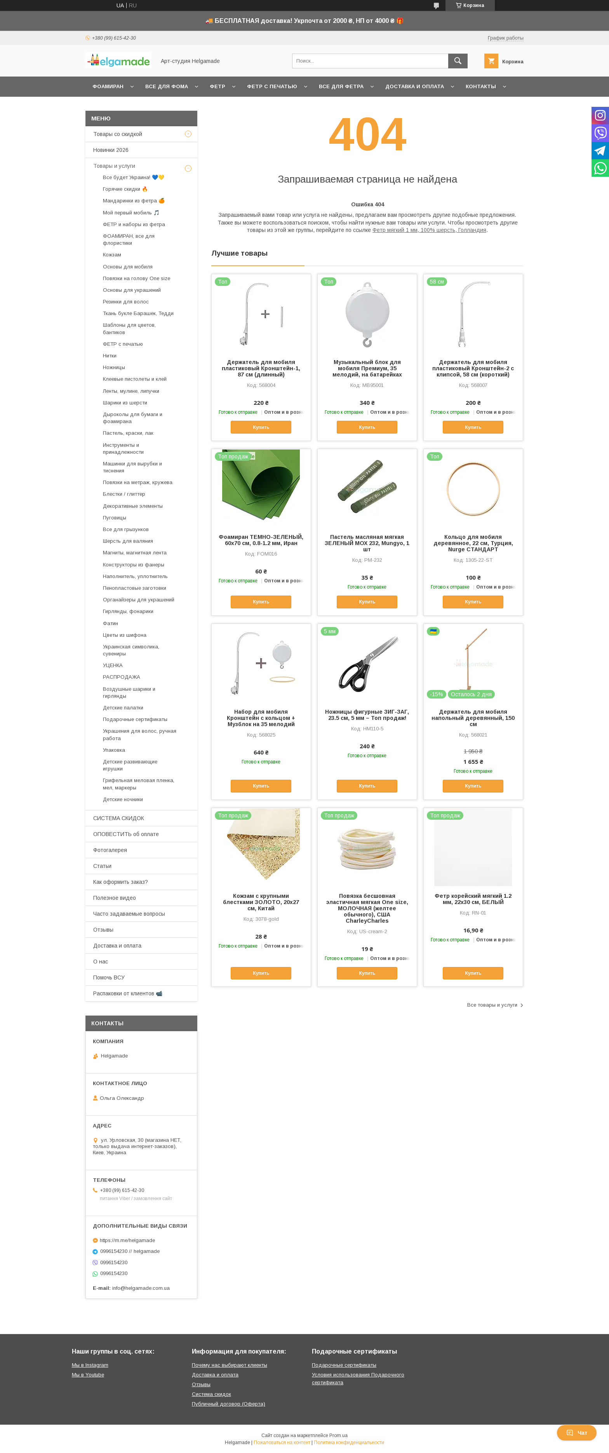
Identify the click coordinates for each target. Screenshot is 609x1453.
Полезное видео (114, 898)
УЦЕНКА (113, 665)
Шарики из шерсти (125, 403)
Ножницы (114, 367)
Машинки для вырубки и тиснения (132, 467)
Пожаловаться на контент (282, 1442)
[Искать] (458, 61)
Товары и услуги (114, 166)
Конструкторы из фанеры (133, 565)
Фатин (110, 623)
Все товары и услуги (492, 1005)
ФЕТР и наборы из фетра (134, 224)
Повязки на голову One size (136, 278)
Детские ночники (123, 799)
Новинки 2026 (111, 150)
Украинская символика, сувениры (131, 650)
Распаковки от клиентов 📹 (127, 993)
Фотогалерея (110, 850)
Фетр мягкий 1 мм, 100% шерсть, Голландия (429, 230)
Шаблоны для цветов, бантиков (129, 328)
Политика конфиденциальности (349, 1442)
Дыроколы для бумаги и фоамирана (132, 417)
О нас (100, 961)
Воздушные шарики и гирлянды (129, 692)
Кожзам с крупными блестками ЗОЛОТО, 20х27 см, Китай (261, 902)
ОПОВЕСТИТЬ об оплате (126, 834)
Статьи (102, 866)
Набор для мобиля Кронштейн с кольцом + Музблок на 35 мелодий (261, 718)
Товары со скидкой (117, 134)
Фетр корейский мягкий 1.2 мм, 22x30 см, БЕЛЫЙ (473, 899)
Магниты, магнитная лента (135, 553)
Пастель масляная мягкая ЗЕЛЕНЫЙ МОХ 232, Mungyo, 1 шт (367, 543)
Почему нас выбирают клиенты (229, 1365)
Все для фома (166, 86)
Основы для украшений (132, 290)
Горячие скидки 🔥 (125, 189)
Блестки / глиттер (124, 494)
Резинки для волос (126, 302)
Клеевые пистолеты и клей (135, 379)
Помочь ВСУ (109, 977)
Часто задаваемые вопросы (129, 914)
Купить (261, 427)
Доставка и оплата (414, 86)
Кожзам (112, 255)
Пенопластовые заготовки (134, 588)
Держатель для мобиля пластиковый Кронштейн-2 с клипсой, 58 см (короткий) (473, 368)
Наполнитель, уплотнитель (135, 576)
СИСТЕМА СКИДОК (118, 818)
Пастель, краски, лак (128, 433)
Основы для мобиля (128, 267)
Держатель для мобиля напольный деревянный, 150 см (473, 718)
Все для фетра (341, 86)
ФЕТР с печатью (123, 344)
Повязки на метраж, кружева (137, 482)
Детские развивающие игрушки (130, 765)
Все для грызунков (126, 529)
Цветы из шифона (124, 635)
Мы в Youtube (88, 1375)
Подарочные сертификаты (135, 719)
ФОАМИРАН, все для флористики (129, 239)
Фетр (217, 86)
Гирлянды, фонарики (128, 611)
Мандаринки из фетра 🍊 (134, 201)
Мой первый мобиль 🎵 (131, 213)
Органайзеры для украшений (138, 600)
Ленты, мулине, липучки (131, 391)
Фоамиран (108, 86)
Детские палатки (123, 708)
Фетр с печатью (272, 86)
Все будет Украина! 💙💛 (133, 177)
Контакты (481, 86)
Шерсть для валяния (128, 541)
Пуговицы (114, 518)
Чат (576, 1432)
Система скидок (211, 1394)
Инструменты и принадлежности (123, 448)
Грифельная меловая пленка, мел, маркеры (138, 783)
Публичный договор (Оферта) (228, 1404)
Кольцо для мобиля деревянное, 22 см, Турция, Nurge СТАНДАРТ (473, 543)
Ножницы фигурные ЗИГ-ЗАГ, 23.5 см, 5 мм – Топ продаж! (367, 715)
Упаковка (114, 750)
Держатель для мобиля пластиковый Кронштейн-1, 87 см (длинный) (261, 368)
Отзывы (103, 930)
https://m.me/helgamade (127, 1240)
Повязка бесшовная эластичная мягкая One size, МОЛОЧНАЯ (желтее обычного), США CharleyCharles (367, 908)
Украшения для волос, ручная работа (139, 734)
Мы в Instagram (90, 1365)
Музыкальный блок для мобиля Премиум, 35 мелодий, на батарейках (367, 368)
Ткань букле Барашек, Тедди (138, 313)
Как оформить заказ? (120, 882)
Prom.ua (338, 1435)
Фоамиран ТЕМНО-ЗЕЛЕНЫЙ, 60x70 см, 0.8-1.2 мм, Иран (261, 540)
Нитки (110, 356)
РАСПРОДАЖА (121, 677)
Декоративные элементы (133, 506)
